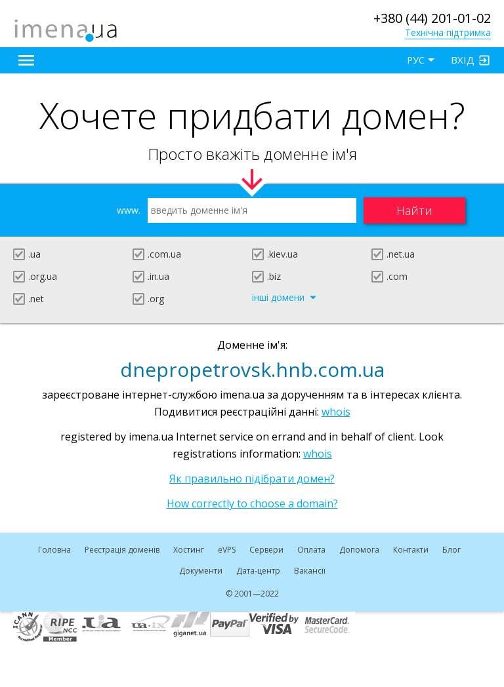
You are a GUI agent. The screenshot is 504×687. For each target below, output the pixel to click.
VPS (227, 549)
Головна (54, 549)
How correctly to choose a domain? (252, 503)
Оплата (311, 549)
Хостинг (188, 549)
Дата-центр (258, 570)
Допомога (359, 549)
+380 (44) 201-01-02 (432, 18)
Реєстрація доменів (122, 549)
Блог (451, 549)
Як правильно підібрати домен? (252, 478)
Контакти (411, 549)
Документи (200, 570)
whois (336, 411)
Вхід (462, 59)
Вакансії (310, 570)
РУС (416, 60)
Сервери (266, 549)
